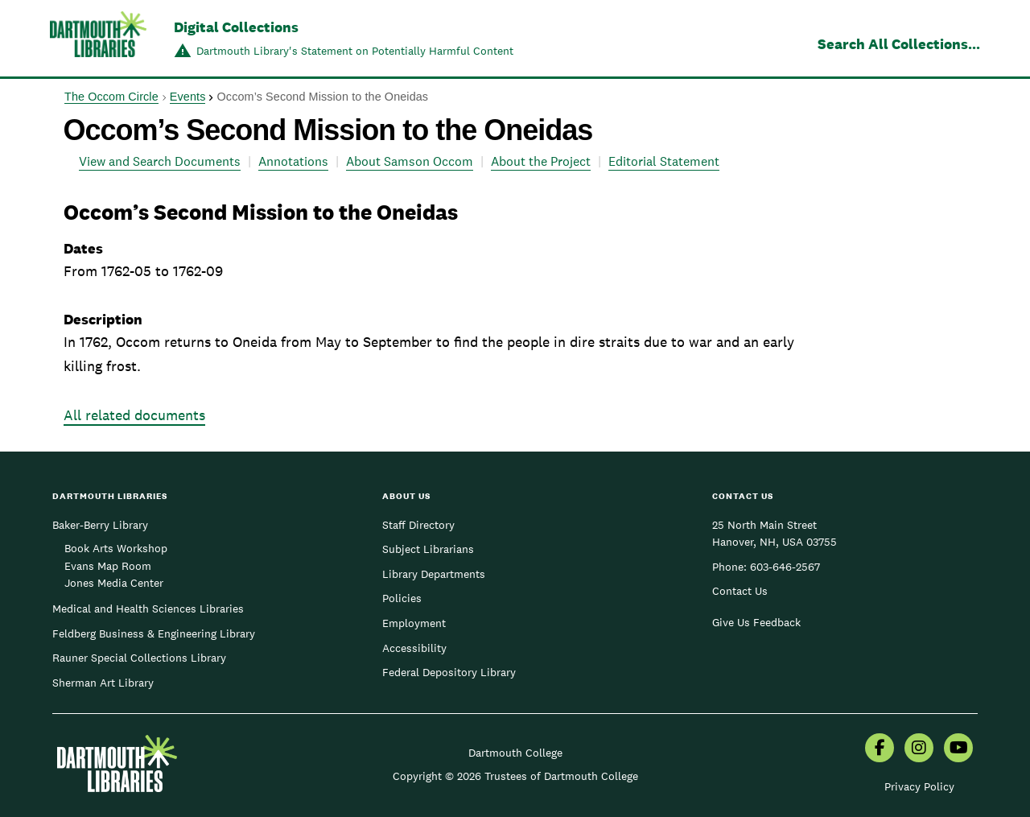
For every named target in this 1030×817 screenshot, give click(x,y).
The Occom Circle (111, 96)
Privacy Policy (919, 786)
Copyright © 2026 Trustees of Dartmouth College (515, 776)
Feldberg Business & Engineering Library (153, 633)
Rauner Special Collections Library (139, 657)
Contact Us (740, 591)
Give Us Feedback (756, 622)
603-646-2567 (785, 566)
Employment (414, 623)
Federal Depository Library (449, 672)
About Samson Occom (409, 161)
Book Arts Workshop (115, 548)
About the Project (541, 161)
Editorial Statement (663, 161)
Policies (402, 598)
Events (188, 96)
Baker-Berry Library (100, 525)
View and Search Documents (160, 161)
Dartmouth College (515, 752)
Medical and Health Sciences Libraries (148, 608)
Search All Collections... (899, 44)
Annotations (293, 161)
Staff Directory (418, 525)
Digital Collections (236, 27)
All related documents (134, 415)
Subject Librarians (428, 549)
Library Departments (433, 574)
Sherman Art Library (103, 682)
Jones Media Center (113, 583)
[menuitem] (879, 749)
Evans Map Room (107, 566)
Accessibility (414, 648)
